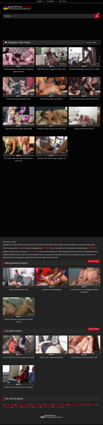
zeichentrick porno (9, 255)
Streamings (7, 407)
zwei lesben (49, 245)
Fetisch (36, 407)
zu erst (20, 252)
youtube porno (67, 255)
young (16, 257)
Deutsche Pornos (23, 405)
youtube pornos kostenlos (53, 255)
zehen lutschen (21, 255)
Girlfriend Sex (47, 407)
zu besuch (33, 251)
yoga (43, 257)
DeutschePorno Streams (78, 405)
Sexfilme (49, 405)
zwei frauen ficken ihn (70, 245)
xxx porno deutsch (52, 257)
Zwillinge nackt (8, 245)
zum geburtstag (81, 248)
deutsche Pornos (61, 405)
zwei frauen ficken (85, 245)
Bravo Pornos (10, 405)
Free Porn (57, 407)
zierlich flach (74, 252)
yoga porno (29, 257)
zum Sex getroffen (69, 248)
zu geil (11, 252)
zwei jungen (58, 245)
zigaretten (66, 252)
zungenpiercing (37, 248)
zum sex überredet (56, 248)
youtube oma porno (79, 255)
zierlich (81, 252)
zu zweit (22, 248)
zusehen (28, 248)
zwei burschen (13, 248)
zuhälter (5, 252)
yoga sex (22, 257)
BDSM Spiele (27, 407)
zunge (46, 247)
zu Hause (92, 248)
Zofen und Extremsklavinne (48, 252)
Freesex (66, 407)
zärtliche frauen (39, 255)
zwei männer (39, 245)
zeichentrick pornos (91, 252)
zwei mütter (30, 245)
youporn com (91, 255)
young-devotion (8, 257)
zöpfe (60, 252)
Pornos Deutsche (38, 405)
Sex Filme (92, 405)
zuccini (25, 252)
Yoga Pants (37, 257)
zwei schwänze (19, 245)
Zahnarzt (30, 255)
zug (15, 252)
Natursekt (16, 407)
